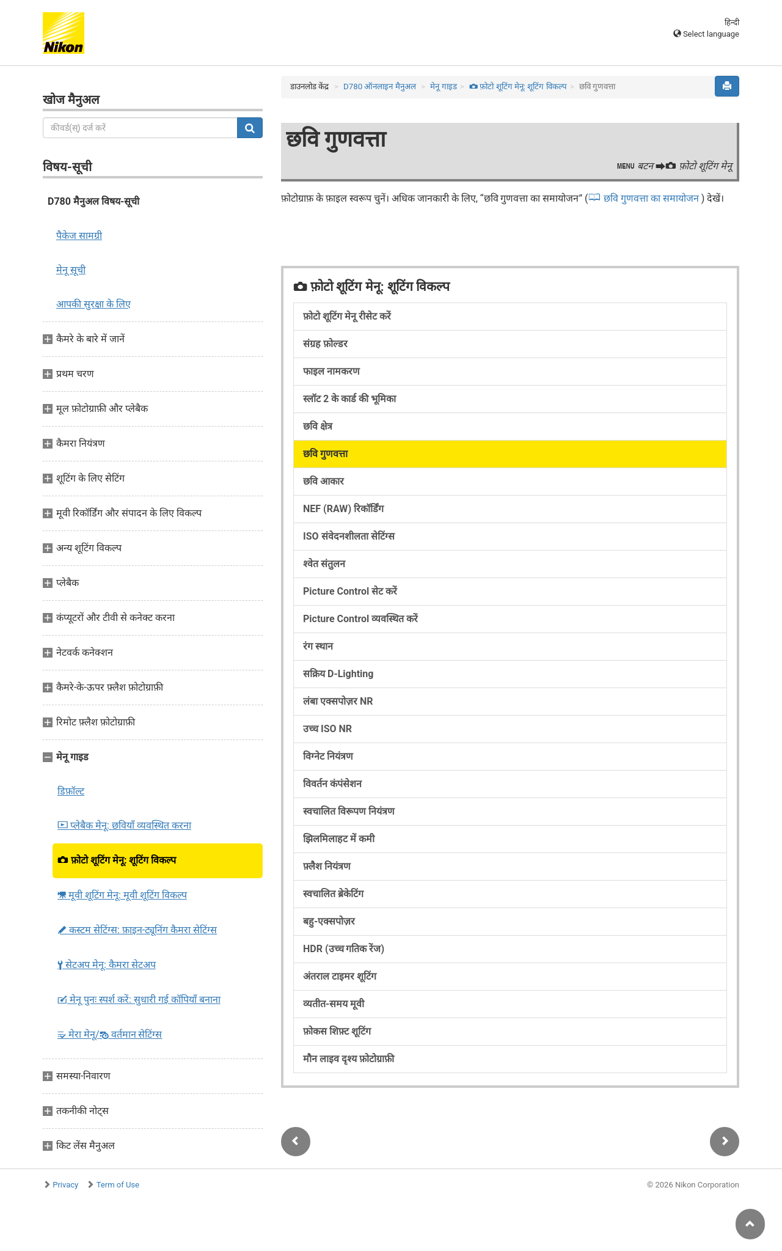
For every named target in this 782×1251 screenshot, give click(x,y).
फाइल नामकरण (331, 371)
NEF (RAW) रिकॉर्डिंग (343, 509)
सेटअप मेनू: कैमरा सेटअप (106, 964)
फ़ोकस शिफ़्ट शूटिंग (337, 1031)
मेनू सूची (71, 270)
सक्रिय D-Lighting (338, 674)
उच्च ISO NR (327, 729)
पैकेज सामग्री (79, 235)
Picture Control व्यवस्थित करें (360, 619)
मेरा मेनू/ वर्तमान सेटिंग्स (109, 1034)
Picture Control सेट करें (350, 591)
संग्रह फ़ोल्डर (325, 344)
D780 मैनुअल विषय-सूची (93, 201)
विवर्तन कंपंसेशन (332, 784)
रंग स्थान (318, 646)
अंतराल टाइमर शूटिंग (339, 976)
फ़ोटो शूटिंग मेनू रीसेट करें (347, 316)
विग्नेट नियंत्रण (328, 756)
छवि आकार (323, 481)
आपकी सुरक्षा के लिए (93, 304)
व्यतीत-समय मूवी (333, 1004)
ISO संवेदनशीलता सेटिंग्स (349, 536)
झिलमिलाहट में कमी (339, 839)
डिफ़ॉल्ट (70, 791)
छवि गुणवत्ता (325, 454)
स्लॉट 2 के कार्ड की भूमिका (349, 399)
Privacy (65, 1184)
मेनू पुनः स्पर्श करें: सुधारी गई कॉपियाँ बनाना (139, 999)
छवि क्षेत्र (317, 426)
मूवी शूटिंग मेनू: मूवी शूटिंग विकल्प (122, 895)
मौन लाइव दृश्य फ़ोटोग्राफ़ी (348, 1059)
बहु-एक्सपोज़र (329, 921)
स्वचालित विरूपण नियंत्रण (349, 811)
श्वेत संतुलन (324, 564)
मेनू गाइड (443, 86)
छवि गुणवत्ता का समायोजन (652, 198)
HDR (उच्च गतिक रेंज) (343, 949)
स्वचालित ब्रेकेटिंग (333, 894)
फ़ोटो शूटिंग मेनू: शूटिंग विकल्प (116, 860)
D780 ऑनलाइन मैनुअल (379, 86)
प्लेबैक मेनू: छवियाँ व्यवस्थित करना (124, 825)
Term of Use (118, 1184)
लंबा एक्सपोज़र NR (338, 701)
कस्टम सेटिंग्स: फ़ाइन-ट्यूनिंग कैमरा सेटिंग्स (137, 930)
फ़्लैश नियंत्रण (327, 866)
